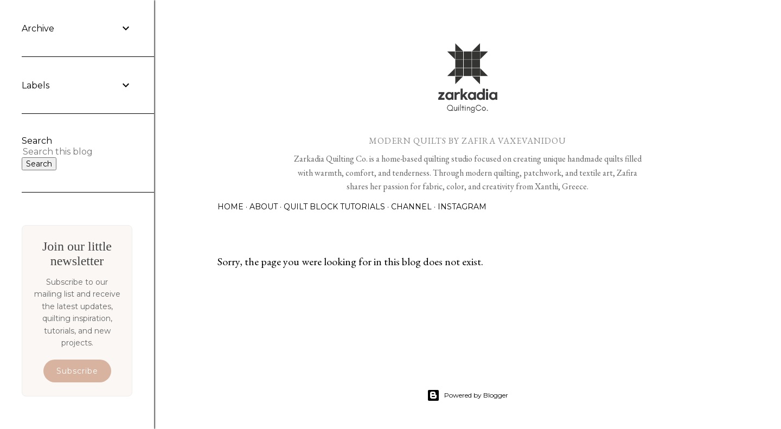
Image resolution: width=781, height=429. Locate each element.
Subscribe (77, 371)
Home (230, 207)
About (263, 207)
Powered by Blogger (467, 395)
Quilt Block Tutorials (334, 207)
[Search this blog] (64, 151)
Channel (411, 207)
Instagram (462, 207)
